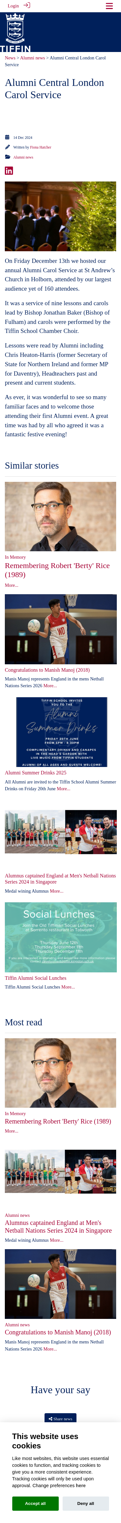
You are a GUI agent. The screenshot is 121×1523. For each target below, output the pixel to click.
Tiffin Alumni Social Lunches (35, 977)
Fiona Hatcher (40, 146)
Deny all (85, 1503)
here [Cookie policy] (81, 1485)
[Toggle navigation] (109, 6)
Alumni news (32, 56)
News (10, 56)
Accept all (35, 1503)
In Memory (15, 556)
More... (11, 584)
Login (13, 5)
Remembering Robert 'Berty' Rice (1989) (58, 1120)
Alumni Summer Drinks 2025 (35, 771)
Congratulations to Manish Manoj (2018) (47, 668)
